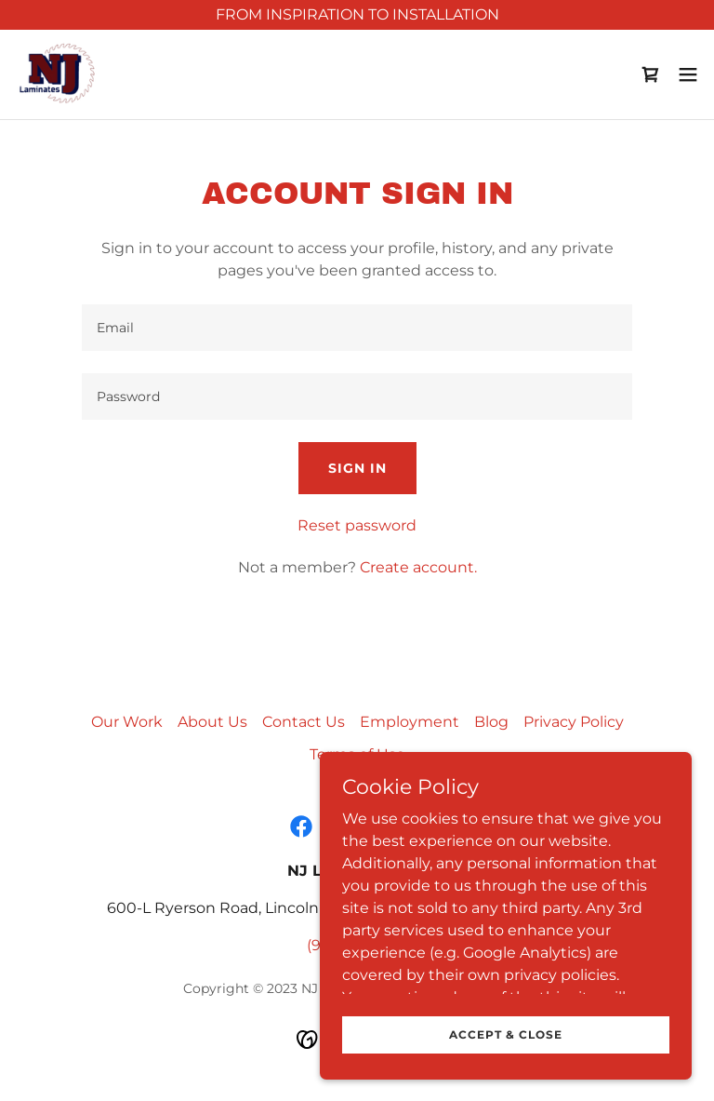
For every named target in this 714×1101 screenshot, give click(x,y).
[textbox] (357, 327)
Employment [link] (409, 722)
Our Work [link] (127, 722)
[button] (688, 74)
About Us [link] (212, 722)
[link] (58, 74)
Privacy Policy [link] (573, 722)
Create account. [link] (418, 567)
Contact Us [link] (303, 722)
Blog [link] (491, 722)
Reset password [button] (357, 525)
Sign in (357, 468)
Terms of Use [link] (357, 754)
